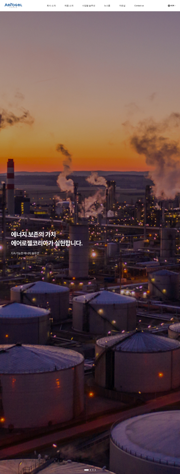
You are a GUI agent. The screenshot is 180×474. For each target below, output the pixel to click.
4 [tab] (95, 470)
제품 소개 (69, 5)
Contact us (139, 5)
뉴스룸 (107, 5)
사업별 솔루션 (88, 5)
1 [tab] (86, 470)
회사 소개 (51, 5)
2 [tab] (90, 470)
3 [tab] (93, 470)
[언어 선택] (172, 5)
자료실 (122, 5)
